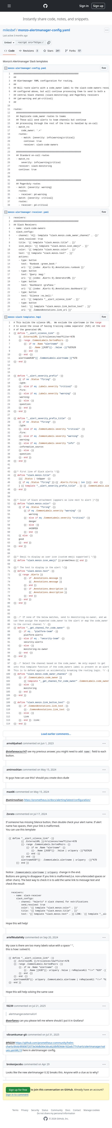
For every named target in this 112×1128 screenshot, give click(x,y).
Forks (73, 51)
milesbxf (9, 30)
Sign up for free (18, 1089)
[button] (49, 42)
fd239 (10, 1005)
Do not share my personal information (56, 1113)
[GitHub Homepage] (45, 1118)
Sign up (98, 6)
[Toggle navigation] (9, 6)
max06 (11, 791)
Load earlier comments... (56, 734)
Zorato (10, 814)
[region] (56, 139)
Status (45, 1110)
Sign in (84, 6)
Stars (52, 51)
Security (35, 1110)
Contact (77, 1110)
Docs (67, 1110)
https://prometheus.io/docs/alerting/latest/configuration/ (57, 800)
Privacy (24, 1110)
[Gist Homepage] (45, 6)
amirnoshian (14, 769)
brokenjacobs (15, 1064)
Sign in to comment (17, 1094)
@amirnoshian (14, 800)
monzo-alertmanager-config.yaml (44, 30)
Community (57, 1110)
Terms (15, 1110)
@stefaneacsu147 (16, 751)
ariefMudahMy (15, 937)
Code (9, 50)
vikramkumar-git (17, 1034)
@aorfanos (12, 1020)
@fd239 (10, 1042)
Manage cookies (92, 1110)
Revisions (29, 51)
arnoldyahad (14, 743)
